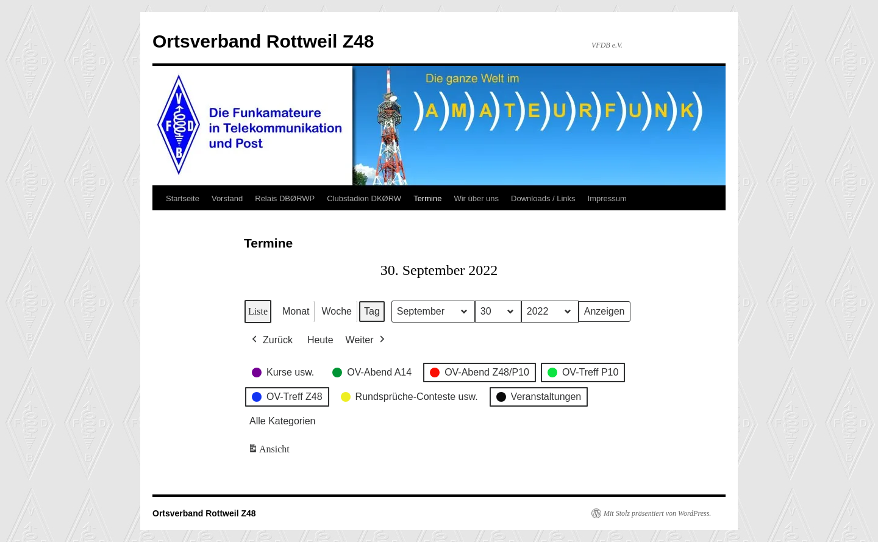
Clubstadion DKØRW (364, 198)
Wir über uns (476, 198)
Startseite (182, 198)
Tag (372, 311)
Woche (336, 311)
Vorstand (227, 198)
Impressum (607, 198)
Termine (427, 198)
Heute (320, 340)
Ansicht (270, 451)
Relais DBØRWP (285, 198)
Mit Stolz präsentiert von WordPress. (657, 513)
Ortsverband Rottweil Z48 (263, 41)
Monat (295, 311)
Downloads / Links (543, 198)
